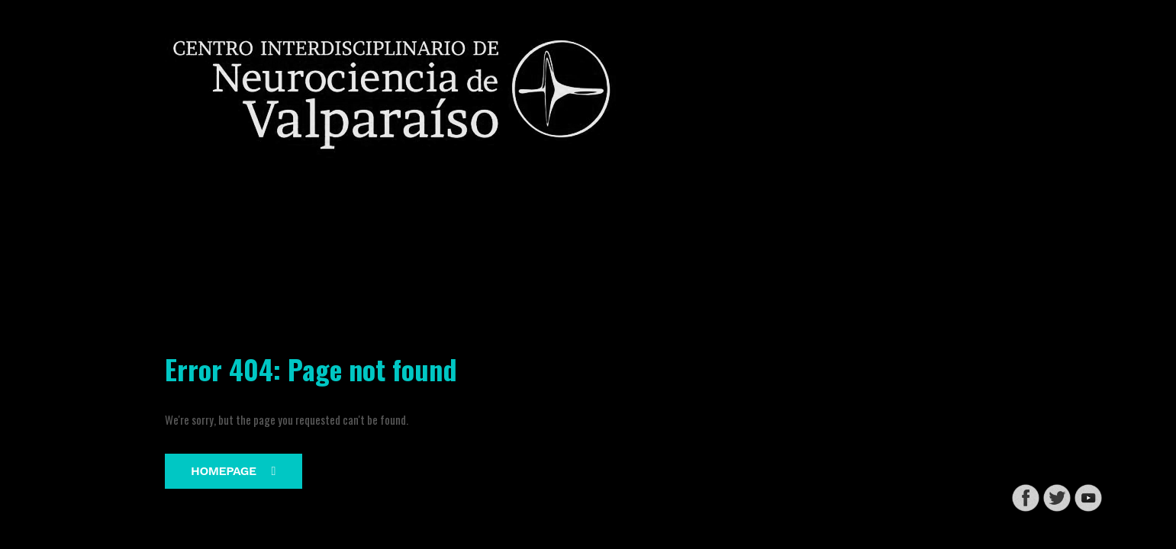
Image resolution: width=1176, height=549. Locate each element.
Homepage (233, 471)
